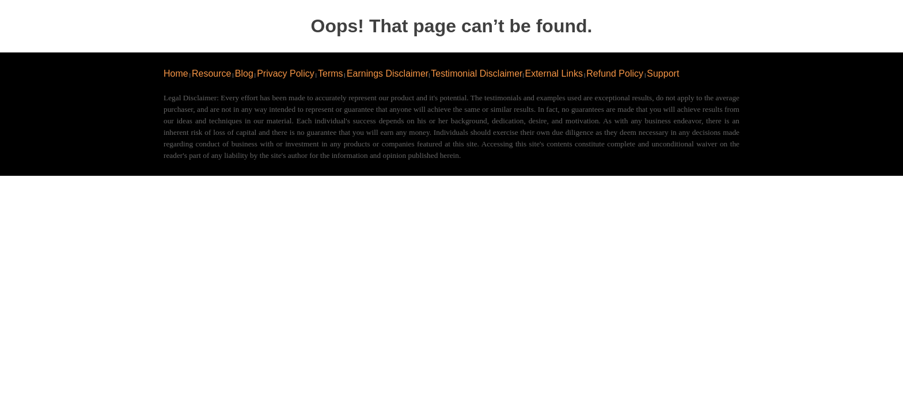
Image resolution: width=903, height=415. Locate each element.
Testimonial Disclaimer (476, 73)
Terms (330, 73)
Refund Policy (614, 73)
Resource (211, 73)
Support (663, 73)
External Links (554, 73)
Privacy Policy (285, 73)
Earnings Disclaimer (387, 73)
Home (176, 73)
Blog (244, 73)
